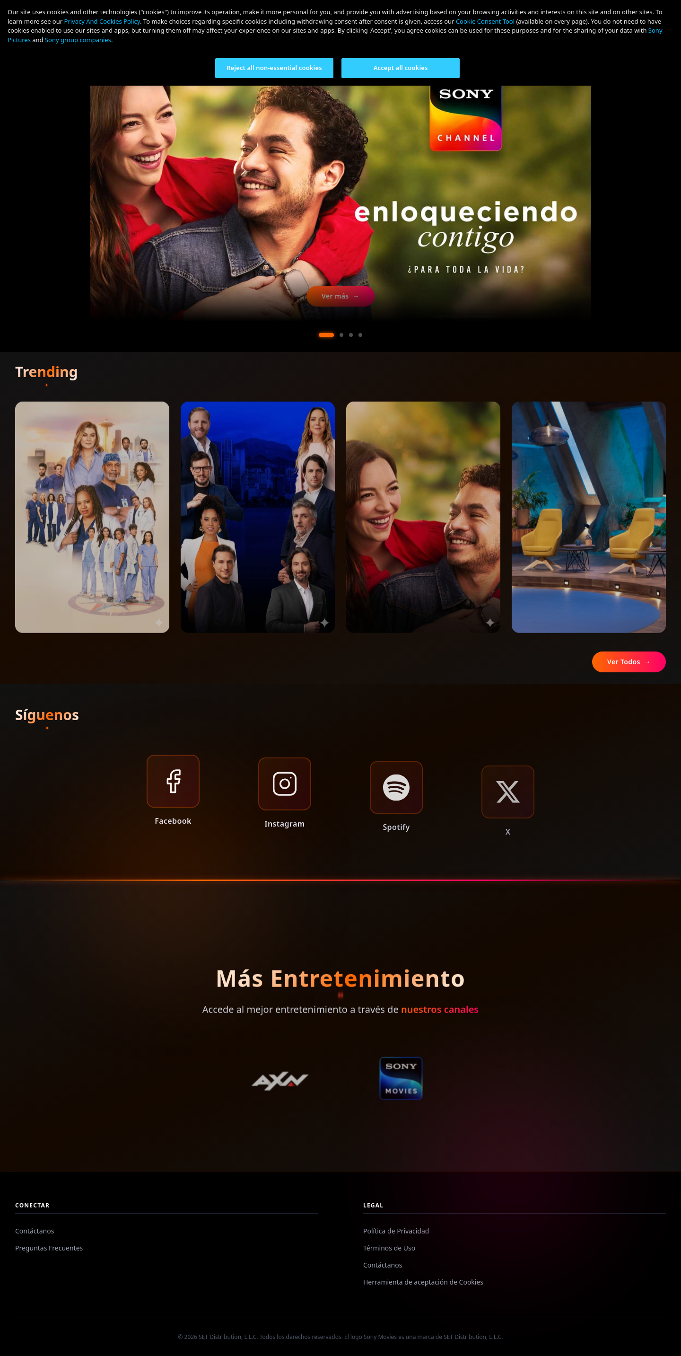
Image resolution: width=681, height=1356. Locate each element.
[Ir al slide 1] (326, 335)
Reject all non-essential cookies (274, 67)
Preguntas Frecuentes (49, 1247)
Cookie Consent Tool (485, 21)
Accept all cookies (401, 67)
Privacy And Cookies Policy (102, 21)
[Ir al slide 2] (341, 335)
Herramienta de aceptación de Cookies (423, 1281)
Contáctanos (34, 1230)
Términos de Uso (389, 1247)
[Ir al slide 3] (351, 335)
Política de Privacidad (396, 1230)
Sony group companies (78, 39)
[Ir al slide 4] (360, 335)
